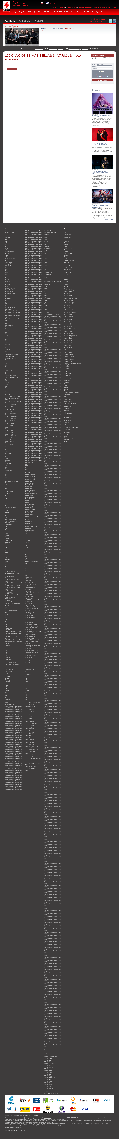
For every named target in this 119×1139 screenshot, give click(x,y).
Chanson (7, 346)
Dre (6, 467)
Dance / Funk (8, 422)
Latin (6, 685)
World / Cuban (48, 1058)
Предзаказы (46, 11)
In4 (6, 626)
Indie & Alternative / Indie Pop (13, 640)
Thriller (66, 387)
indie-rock (7, 643)
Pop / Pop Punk (29, 601)
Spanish (66, 382)
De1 (6, 448)
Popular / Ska (28, 648)
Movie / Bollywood (30, 479)
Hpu (6, 616)
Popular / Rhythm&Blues (31, 641)
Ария (15, 26)
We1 (45, 1053)
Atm (6, 260)
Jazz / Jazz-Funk (9, 667)
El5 (6, 490)
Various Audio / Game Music (52, 1048)
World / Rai (47, 1074)
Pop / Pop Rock (29, 603)
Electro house (9, 491)
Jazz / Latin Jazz (9, 669)
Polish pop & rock (30, 577)
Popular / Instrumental (31, 624)
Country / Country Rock (11, 377)
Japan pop (8, 657)
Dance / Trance (9, 443)
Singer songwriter (49, 250)
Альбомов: (39, 49)
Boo (6, 295)
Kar (6, 674)
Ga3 (6, 537)
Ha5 (6, 568)
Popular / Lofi (28, 629)
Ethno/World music (10, 502)
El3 (6, 486)
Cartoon (66, 257)
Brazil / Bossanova (10, 307)
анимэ (66, 405)
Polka (26, 579)
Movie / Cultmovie (30, 490)
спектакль (67, 432)
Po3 (26, 566)
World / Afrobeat (48, 1055)
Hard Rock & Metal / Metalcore (13, 586)
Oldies (26, 556)
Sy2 (45, 293)
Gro (6, 557)
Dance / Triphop (9, 444)
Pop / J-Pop (28, 589)
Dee (6, 455)
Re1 (26, 688)
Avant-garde (8, 262)
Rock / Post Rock (29, 739)
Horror (66, 286)
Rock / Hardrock (29, 725)
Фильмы (39, 20)
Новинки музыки (9, 230)
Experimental (67, 277)
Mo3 (26, 469)
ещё (42, 30)
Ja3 (6, 655)
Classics (7, 360)
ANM (6, 255)
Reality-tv (66, 366)
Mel (6, 697)
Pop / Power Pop (29, 605)
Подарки (77, 11)
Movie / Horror (29, 507)
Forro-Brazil (8, 524)
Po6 (26, 570)
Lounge (7, 690)
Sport (65, 385)
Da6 (6, 391)
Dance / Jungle (9, 430)
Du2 (6, 472)
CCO (6, 335)
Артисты (10, 20)
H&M (6, 561)
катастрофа (67, 420)
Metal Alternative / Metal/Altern (13, 707)
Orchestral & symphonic (31, 561)
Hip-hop (7, 605)
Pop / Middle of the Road (32, 593)
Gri (6, 556)
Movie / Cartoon (29, 481)
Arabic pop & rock (10, 258)
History (66, 284)
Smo (45, 258)
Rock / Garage (29, 714)
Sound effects (48, 272)
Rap (26, 687)
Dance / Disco (9, 415)
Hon (6, 612)
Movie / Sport (28, 519)
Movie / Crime (28, 488)
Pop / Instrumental (30, 587)
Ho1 (6, 607)
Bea (6, 274)
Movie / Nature (29, 511)
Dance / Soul (8, 439)
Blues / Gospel (9, 291)
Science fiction (68, 378)
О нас (114, 7)
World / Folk (47, 1065)
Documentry (67, 272)
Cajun (6, 332)
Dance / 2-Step (9, 406)
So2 (45, 262)
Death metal (8, 453)
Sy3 (45, 295)
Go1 (6, 547)
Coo (6, 372)
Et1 (6, 498)
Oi (25, 554)
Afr (6, 246)
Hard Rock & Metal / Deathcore (10, 577)
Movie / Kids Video (30, 509)
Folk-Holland (8, 523)
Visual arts (67, 394)
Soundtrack (47, 274)
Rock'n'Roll (47, 230)
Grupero (7, 559)
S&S (45, 239)
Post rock (27, 660)
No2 (26, 546)
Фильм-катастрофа (69, 438)
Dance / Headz (9, 425)
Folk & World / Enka (10, 519)
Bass (6, 272)
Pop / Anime (28, 580)
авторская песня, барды (51, 1093)
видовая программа (70, 412)
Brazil (6, 305)
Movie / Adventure (30, 474)
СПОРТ (66, 434)
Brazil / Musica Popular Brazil (13, 311)
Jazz (6, 660)
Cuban (7, 382)
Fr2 (6, 528)
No (25, 544)
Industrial (7, 645)
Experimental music (10, 507)
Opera (26, 560)
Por (26, 659)
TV (65, 391)
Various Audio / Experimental (52, 316)
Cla (6, 351)
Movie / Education (30, 497)
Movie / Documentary (31, 493)
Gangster (7, 542)
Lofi (6, 688)
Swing (46, 290)
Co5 (6, 365)
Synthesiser (47, 298)
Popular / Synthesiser (31, 655)
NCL (26, 532)
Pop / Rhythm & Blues (31, 607)
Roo (45, 236)
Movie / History (29, 506)
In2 (6, 624)
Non (26, 549)
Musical (66, 349)
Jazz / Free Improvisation (12, 664)
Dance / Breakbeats (10, 413)
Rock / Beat (28, 707)
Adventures (67, 237)
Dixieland (7, 460)
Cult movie (67, 265)
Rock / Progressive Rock (31, 746)
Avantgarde (8, 264)
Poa (26, 575)
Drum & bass (8, 470)
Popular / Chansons (30, 617)
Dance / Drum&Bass (10, 418)
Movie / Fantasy (29, 502)
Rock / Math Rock (30, 734)
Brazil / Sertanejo (69, 253)
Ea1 (6, 479)
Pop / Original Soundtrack (32, 600)
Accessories (67, 234)
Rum (45, 237)
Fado (6, 510)
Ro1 (26, 695)
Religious (66, 368)
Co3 (6, 361)
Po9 (26, 573)
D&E (6, 386)
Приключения (68, 429)
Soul (45, 270)
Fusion (7, 535)
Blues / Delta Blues (10, 290)
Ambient (7, 253)
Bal (6, 270)
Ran (26, 685)
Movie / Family (29, 500)
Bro (6, 328)
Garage (7, 543)
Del (6, 456)
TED (45, 307)
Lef (6, 687)
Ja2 (6, 654)
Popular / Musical (29, 633)
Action (66, 236)
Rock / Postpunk (29, 744)
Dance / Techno (9, 441)
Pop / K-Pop (28, 591)
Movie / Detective (29, 492)
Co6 (6, 367)
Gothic (6, 552)
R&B (26, 678)
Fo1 (6, 514)
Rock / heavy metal (30, 727)
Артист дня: (8, 26)
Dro (6, 469)
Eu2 (6, 503)
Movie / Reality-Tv (30, 512)
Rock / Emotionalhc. (30, 713)
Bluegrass (7, 284)
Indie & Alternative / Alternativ (13, 631)
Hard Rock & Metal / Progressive (10, 591)
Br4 (6, 302)
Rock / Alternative (30, 704)
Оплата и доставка (58, 7)
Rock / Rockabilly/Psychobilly (33, 758)
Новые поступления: (56, 49)
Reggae (27, 690)
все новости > (109, 219)
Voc (45, 1051)
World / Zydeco (48, 1088)
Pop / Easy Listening (30, 584)
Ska (45, 253)
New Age (27, 540)
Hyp (6, 617)
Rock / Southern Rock (31, 761)
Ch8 (6, 342)
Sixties (46, 251)
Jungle (7, 673)
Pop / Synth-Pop (29, 612)
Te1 (45, 302)
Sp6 (45, 277)
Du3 (6, 474)
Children (66, 258)
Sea (45, 244)
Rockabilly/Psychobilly (50, 232)
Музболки (85, 11)
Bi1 (6, 276)
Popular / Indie (29, 622)
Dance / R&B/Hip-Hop (11, 436)
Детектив (66, 415)
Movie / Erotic (28, 499)
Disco (6, 458)
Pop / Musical (28, 594)
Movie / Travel (29, 523)
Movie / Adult (67, 293)
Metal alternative (9, 704)
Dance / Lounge (9, 432)
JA (5, 234)
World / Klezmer (48, 1067)
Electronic (7, 493)
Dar (6, 446)
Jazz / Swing (8, 671)
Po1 (26, 563)
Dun (6, 477)
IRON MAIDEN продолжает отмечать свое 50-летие (100, 206)
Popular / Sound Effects (31, 650)
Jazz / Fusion (8, 666)
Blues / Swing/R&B (10, 293)
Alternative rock (9, 251)
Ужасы (66, 436)
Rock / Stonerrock (30, 768)
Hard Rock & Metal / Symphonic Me (10, 597)
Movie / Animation (30, 476)
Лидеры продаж (18, 11)
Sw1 (45, 288)
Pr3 (26, 666)
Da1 (6, 387)
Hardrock (7, 600)
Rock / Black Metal (30, 709)
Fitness (66, 281)
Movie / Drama (29, 495)
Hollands (7, 609)
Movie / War (28, 528)
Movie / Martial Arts (69, 330)
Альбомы (24, 20)
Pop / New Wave (29, 596)
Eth (6, 500)
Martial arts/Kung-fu (69, 290)
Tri (45, 311)
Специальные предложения (62, 11)
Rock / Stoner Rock (30, 766)
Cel (6, 337)
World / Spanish (48, 1083)
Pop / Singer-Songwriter (31, 608)
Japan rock (8, 659)
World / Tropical (48, 1086)
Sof (45, 267)
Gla (6, 545)
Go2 (6, 549)
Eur (6, 505)
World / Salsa (48, 1079)
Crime (66, 264)
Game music (8, 540)
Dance (6, 393)
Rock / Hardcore (29, 721)
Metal (6, 702)
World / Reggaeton (49, 1077)
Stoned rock (47, 284)
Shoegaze (47, 248)
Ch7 (6, 340)
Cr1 (6, 381)
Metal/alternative (29, 462)
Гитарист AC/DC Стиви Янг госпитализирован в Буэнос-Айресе (100, 172)
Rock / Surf (28, 770)
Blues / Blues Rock (10, 288)
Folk (6, 517)
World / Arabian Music (50, 1056)
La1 (6, 683)
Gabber (7, 538)
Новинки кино (68, 230)
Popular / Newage (30, 636)
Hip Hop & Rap (9, 602)
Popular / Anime (29, 613)
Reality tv (66, 365)
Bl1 (6, 283)
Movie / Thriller (29, 521)
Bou (6, 300)
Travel (66, 389)
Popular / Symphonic (30, 654)
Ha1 (6, 564)
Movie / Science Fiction (31, 516)
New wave (27, 542)
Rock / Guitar (28, 720)
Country (7, 374)
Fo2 (6, 516)
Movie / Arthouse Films (70, 298)
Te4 (45, 304)
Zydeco (46, 1091)
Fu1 (6, 531)
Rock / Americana (30, 706)
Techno (46, 305)
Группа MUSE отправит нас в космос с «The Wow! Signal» (100, 144)
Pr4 (26, 667)
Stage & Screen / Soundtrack (52, 281)
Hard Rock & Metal (10, 571)
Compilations (8, 370)
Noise (26, 547)
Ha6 (6, 570)
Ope (26, 558)
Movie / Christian (29, 485)
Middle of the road (30, 465)
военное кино (68, 413)
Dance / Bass (8, 411)
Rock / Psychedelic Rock (32, 749)
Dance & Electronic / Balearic (13, 394)
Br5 (6, 304)
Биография (67, 406)
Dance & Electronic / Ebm (12, 404)
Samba (46, 243)
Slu (45, 257)
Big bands (7, 279)
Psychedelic (28, 674)
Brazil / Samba (9, 325)
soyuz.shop (47, 1118)
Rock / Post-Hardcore (31, 741)
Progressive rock (29, 669)
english (51, 4)
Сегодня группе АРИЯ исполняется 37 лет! (18, 45)
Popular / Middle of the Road (33, 631)
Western (66, 398)
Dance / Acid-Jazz (10, 408)
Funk (6, 533)
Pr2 (26, 664)
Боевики (66, 408)
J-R (6, 650)
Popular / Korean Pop (31, 627)
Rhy (26, 694)
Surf (45, 286)
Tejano (46, 309)
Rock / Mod (28, 735)
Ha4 (6, 566)
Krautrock (7, 681)
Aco (6, 239)
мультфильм (67, 425)
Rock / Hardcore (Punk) (31, 723)
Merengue (8, 699)
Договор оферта (71, 7)
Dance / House (9, 429)
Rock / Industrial (29, 728)
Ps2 (26, 671)
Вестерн (66, 410)
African (7, 248)
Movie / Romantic (29, 514)
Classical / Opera (10, 356)
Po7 (26, 572)
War (65, 396)
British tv (66, 255)
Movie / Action (29, 472)
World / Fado (48, 1062)
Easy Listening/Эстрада (11, 481)
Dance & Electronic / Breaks (13, 396)
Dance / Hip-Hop (9, 427)
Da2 (6, 389)
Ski (45, 255)
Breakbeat (8, 327)
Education (67, 276)
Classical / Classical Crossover (13, 353)
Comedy (66, 262)
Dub (6, 476)
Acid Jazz (7, 237)
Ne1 (26, 533)
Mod (26, 471)
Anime (66, 244)
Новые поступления (33, 11)
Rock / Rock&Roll (30, 756)
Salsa (46, 241)
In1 (6, 623)
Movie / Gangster (29, 504)
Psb (26, 673)
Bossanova (8, 298)
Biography (8, 281)
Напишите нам (107, 7)
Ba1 (6, 267)
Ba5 (6, 269)
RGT (26, 692)
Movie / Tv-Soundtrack (31, 525)
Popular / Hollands (30, 620)
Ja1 (6, 652)
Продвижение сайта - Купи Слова (15, 1130)
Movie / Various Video (31, 526)
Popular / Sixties (29, 647)
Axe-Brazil (8, 265)
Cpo (6, 379)
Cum (6, 384)
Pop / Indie (28, 586)
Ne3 (26, 535)
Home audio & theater (11, 610)
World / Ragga (48, 1072)
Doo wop (7, 462)
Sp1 (45, 276)
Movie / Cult (67, 307)
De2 (6, 449)
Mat (6, 695)
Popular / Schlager (30, 643)
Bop (6, 297)
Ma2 (6, 694)
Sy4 (45, 297)
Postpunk (27, 662)
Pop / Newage (29, 598)
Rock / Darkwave (29, 711)
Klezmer (7, 678)
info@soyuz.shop (98, 19)
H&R (6, 563)
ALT (65, 239)
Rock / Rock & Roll (30, 755)
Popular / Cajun (29, 615)
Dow (6, 465)
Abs (6, 236)
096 (65, 232)
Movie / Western (29, 530)
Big (6, 277)
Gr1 (6, 554)
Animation (67, 243)
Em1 (6, 495)
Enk (6, 496)
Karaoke (7, 676)
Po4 (26, 568)
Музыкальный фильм (70, 424)
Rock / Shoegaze (29, 760)
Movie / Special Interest (31, 518)
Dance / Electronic (10, 420)
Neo (26, 539)
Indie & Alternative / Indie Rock (13, 641)
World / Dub (47, 1060)
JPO (65, 288)
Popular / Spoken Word (31, 652)
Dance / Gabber (9, 423)
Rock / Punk (28, 753)
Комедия (66, 422)
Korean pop (8, 680)
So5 (45, 264)
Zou (45, 1089)
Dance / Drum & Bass (11, 416)
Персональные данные (85, 7)
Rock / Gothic (28, 716)
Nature (66, 351)
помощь (110, 57)
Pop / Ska (27, 610)
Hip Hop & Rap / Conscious (12, 603)
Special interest (68, 384)
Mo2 (26, 467)
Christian (7, 347)
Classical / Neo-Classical (12, 354)
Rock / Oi (27, 737)
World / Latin (47, 1069)
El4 (6, 488)
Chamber (7, 344)
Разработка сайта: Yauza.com (13, 1127)
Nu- (26, 553)
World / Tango (48, 1084)
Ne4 (26, 537)
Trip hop (46, 312)
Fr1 (6, 526)
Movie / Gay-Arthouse (70, 323)
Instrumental (8, 647)
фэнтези (66, 439)
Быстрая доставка (97, 11)
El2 (6, 484)
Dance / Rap (8, 437)
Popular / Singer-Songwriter (32, 645)
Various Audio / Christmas (51, 314)
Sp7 (45, 279)
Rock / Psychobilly (30, 751)
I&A (6, 619)
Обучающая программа (71, 427)
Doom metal (8, 463)
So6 (45, 265)
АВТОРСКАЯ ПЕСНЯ (70, 403)
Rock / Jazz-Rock (30, 730)
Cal (6, 334)
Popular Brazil (29, 657)
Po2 (26, 565)
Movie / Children (29, 483)
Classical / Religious (10, 358)
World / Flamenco (49, 1063)
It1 (5, 648)
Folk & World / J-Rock (11, 521)
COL (6, 368)
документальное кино (70, 418)
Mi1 (26, 464)
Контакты (97, 7)
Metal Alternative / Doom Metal (13, 706)
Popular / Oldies (29, 638)
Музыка (7, 228)
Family (66, 279)
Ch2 (6, 339)
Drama (66, 274)
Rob (26, 699)
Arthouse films (68, 248)
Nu (25, 551)
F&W (6, 509)
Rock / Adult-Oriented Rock (32, 702)
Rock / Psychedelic (30, 748)
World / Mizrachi (48, 1070)
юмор (65, 441)
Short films (67, 380)
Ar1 (6, 257)
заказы (105, 57)
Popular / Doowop (30, 619)
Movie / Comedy (29, 486)
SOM (45, 269)
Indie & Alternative (10, 629)
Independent (8, 628)
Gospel (7, 550)
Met (6, 701)
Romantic (47, 234)
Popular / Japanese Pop (31, 626)
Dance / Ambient (9, 409)
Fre (6, 530)
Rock (26, 701)
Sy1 (45, 291)
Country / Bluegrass (10, 375)
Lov (6, 692)
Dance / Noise (9, 434)
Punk (26, 676)
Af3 (6, 244)
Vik (45, 1049)
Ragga (26, 681)
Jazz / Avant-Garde (10, 662)
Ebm (6, 483)
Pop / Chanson (29, 582)
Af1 (6, 241)
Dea (6, 451)
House (6, 614)
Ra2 (26, 680)
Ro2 (26, 697)
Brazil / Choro (9, 309)
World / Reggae (48, 1076)
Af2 (6, 243)
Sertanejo (47, 246)
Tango (46, 300)
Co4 (6, 363)
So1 (45, 260)
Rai (25, 683)
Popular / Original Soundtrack (33, 640)
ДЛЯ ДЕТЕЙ (67, 417)
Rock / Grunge (29, 718)
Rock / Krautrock (29, 732)
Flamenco (7, 512)
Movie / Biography (30, 478)
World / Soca (48, 1081)
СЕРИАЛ (66, 431)
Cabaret (7, 330)
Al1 (6, 250)
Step (45, 283)
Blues (6, 286)
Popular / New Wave (30, 634)
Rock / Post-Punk (29, 742)
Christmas (8, 349)
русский (38, 4)
